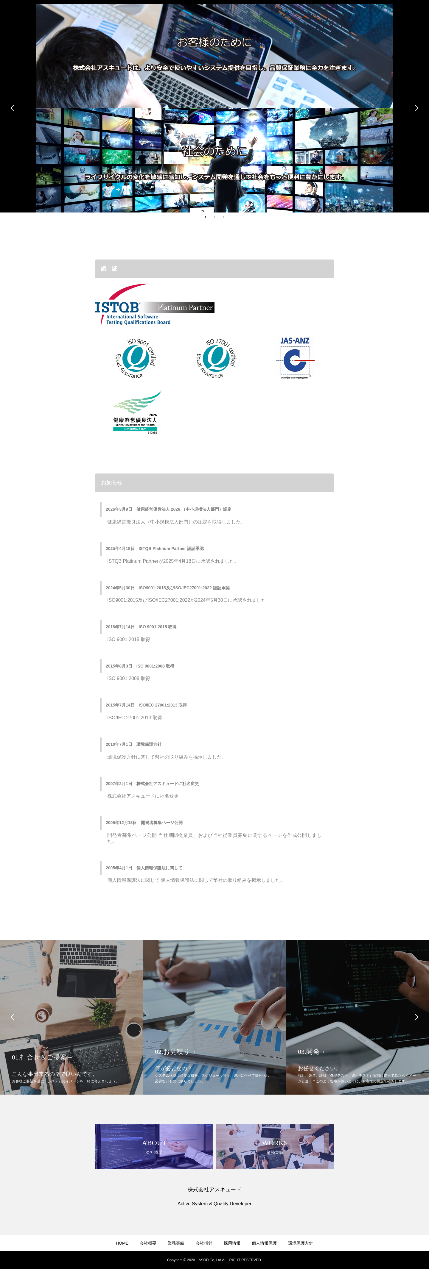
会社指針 (204, 1243)
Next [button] (416, 108)
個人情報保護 (264, 1243)
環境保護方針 (300, 1243)
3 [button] (223, 217)
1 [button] (206, 217)
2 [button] (214, 217)
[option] (214, 108)
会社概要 (148, 1243)
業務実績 (176, 1243)
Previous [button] (12, 108)
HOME (122, 1243)
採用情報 (232, 1243)
